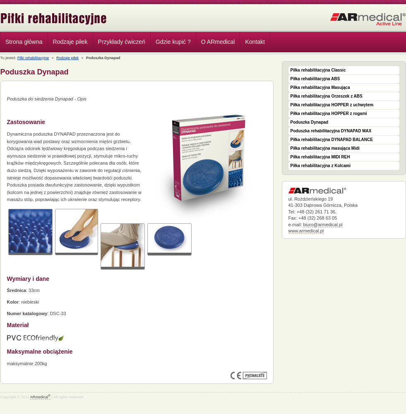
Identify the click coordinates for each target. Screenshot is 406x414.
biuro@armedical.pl (323, 224)
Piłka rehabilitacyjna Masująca (320, 87)
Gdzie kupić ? (173, 41)
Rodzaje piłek (68, 43)
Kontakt (254, 41)
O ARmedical (218, 41)
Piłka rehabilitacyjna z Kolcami (321, 165)
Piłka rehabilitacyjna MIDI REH (320, 157)
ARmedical (40, 397)
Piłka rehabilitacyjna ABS (315, 79)
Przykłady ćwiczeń (121, 41)
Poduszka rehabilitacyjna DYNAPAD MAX (331, 131)
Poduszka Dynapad (310, 122)
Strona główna (24, 41)
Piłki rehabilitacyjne (53, 19)
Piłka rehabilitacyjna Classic (318, 70)
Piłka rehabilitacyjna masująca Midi (325, 148)
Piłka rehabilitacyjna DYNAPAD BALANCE (332, 139)
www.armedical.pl (306, 230)
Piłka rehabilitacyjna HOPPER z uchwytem (332, 105)
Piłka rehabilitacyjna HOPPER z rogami (329, 113)
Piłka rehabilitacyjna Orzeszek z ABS (327, 96)
